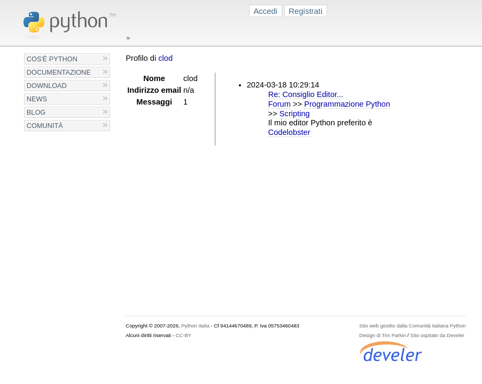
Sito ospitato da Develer (437, 335)
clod (165, 58)
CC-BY (183, 335)
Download (47, 86)
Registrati (305, 10)
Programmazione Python (347, 104)
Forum (279, 104)
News (37, 99)
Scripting (294, 113)
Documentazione (59, 72)
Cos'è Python (52, 59)
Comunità (45, 126)
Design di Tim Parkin (382, 335)
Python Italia (195, 326)
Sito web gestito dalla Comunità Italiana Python (412, 326)
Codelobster (289, 132)
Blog (36, 112)
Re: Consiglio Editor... (306, 94)
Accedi (265, 10)
